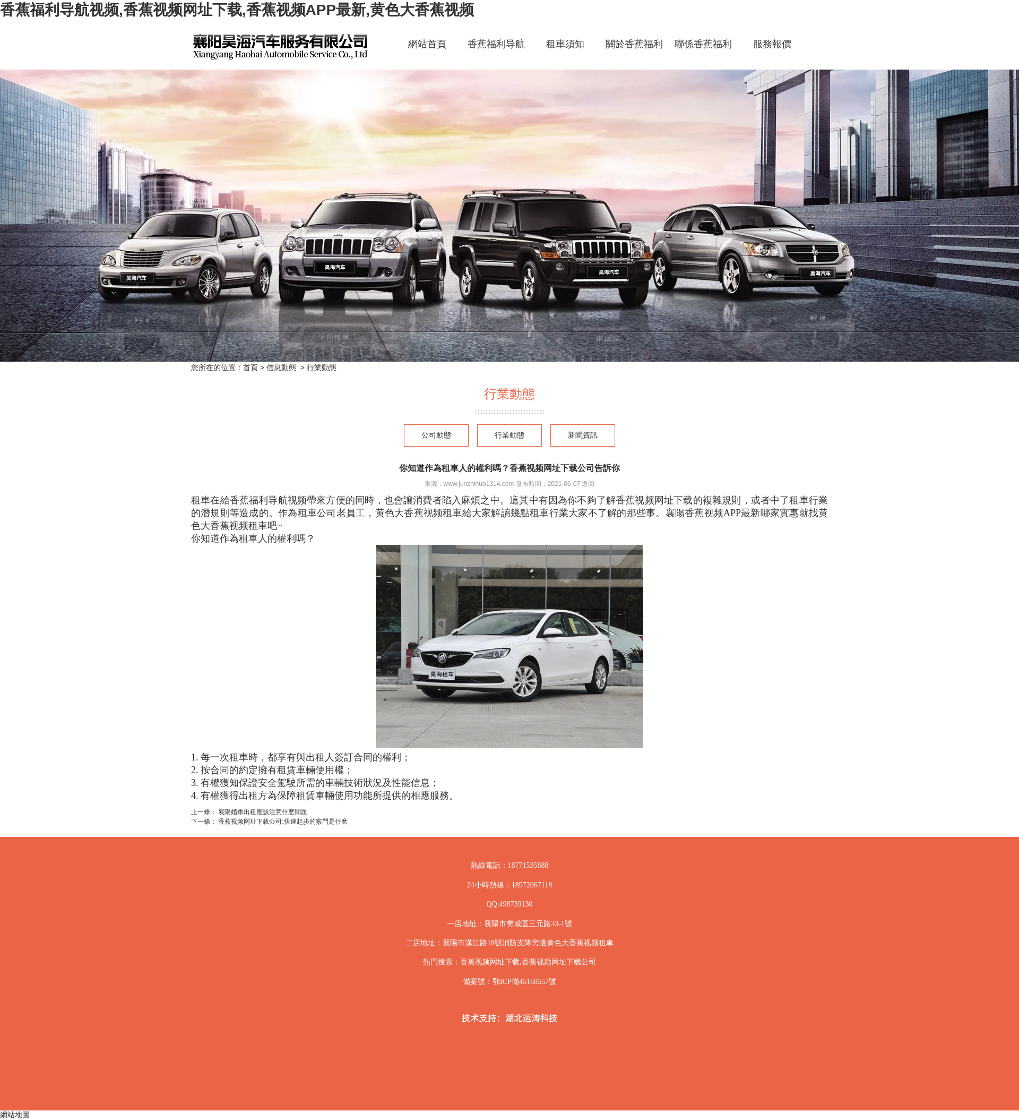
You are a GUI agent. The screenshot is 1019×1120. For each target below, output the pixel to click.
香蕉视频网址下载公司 (559, 962)
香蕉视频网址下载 (654, 500)
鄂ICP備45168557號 (524, 982)
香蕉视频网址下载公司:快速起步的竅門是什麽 (282, 821)
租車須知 (565, 44)
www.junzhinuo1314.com (479, 484)
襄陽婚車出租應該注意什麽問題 (262, 812)
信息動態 (281, 367)
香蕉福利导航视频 (496, 53)
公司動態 (436, 435)
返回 (588, 484)
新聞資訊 (583, 435)
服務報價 (772, 44)
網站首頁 (427, 44)
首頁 (250, 367)
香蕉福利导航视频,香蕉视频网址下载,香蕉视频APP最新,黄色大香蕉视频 (237, 10)
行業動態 (509, 435)
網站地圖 (15, 1114)
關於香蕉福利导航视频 (634, 53)
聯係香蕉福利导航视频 (703, 53)
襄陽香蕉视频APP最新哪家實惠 (732, 513)
